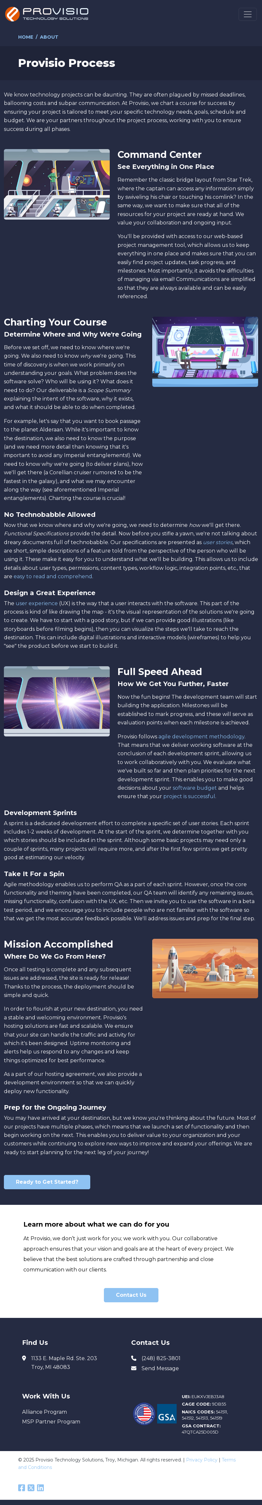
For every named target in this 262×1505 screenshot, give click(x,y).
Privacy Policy (202, 1460)
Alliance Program (44, 1412)
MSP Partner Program (51, 1422)
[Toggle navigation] (248, 14)
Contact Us (131, 1295)
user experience (37, 603)
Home (25, 37)
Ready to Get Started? (47, 1182)
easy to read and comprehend (53, 576)
